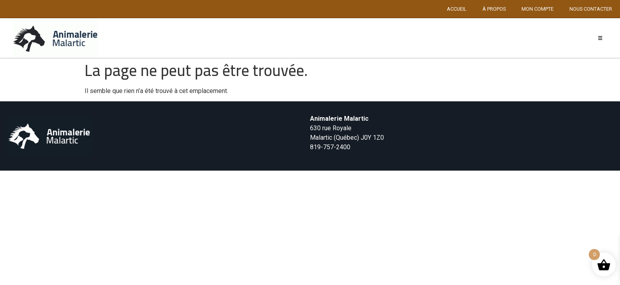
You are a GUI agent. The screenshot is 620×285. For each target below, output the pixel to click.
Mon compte (538, 9)
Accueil (457, 9)
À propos (494, 9)
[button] (600, 38)
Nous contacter (590, 9)
